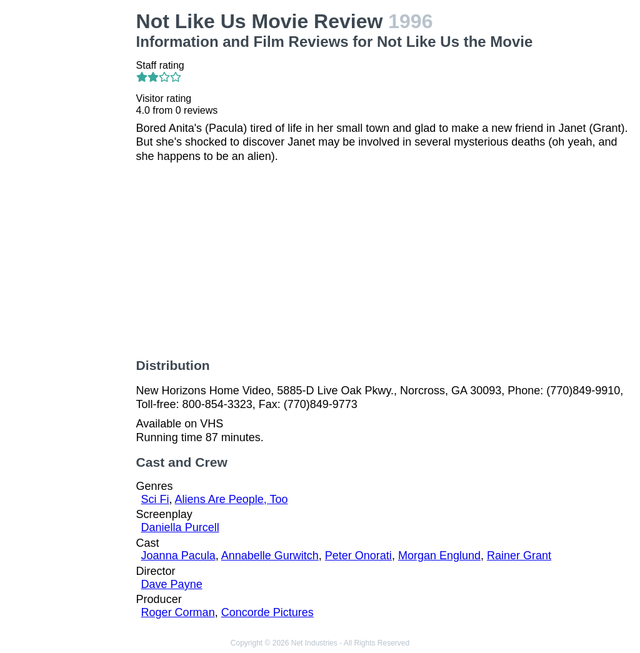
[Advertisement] (70, 197)
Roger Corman (178, 612)
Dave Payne (171, 584)
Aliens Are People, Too (231, 499)
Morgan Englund (439, 555)
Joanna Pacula (178, 555)
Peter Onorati (358, 555)
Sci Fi (155, 499)
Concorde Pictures (267, 612)
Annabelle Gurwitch (270, 555)
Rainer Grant (519, 555)
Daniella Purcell (180, 527)
